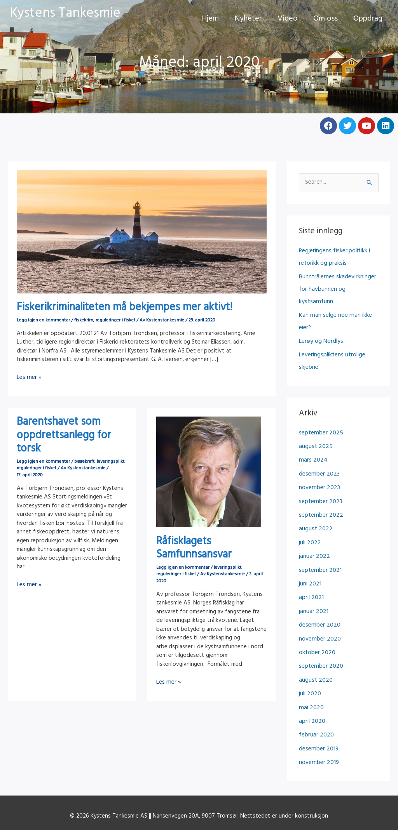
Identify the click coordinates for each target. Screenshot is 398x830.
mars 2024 (312, 440)
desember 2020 (319, 597)
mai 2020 (310, 676)
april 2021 (311, 571)
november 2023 (319, 466)
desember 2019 (318, 715)
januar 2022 (313, 532)
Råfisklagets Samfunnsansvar (194, 548)
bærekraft (84, 461)
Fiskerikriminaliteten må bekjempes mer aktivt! (124, 308)
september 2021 (319, 545)
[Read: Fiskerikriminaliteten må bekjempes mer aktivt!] (142, 232)
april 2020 (311, 689)
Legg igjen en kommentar (43, 320)
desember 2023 (318, 453)
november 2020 (319, 610)
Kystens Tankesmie (65, 14)
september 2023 (320, 479)
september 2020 (320, 636)
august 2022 (315, 506)
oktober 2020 (317, 624)
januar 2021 (313, 584)
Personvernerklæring (199, 798)
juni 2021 (310, 558)
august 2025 (315, 427)
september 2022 (320, 492)
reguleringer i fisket (115, 320)
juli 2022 (309, 519)
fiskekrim (83, 320)
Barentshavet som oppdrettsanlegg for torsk (64, 436)
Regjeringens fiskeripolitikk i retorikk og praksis (334, 256)
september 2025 (320, 414)
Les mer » (28, 377)
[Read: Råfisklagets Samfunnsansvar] (208, 472)
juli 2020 (309, 663)
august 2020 (315, 650)
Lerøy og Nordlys (320, 324)
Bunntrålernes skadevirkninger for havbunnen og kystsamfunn (338, 281)
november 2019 (318, 728)
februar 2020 (315, 702)
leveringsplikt (110, 461)
